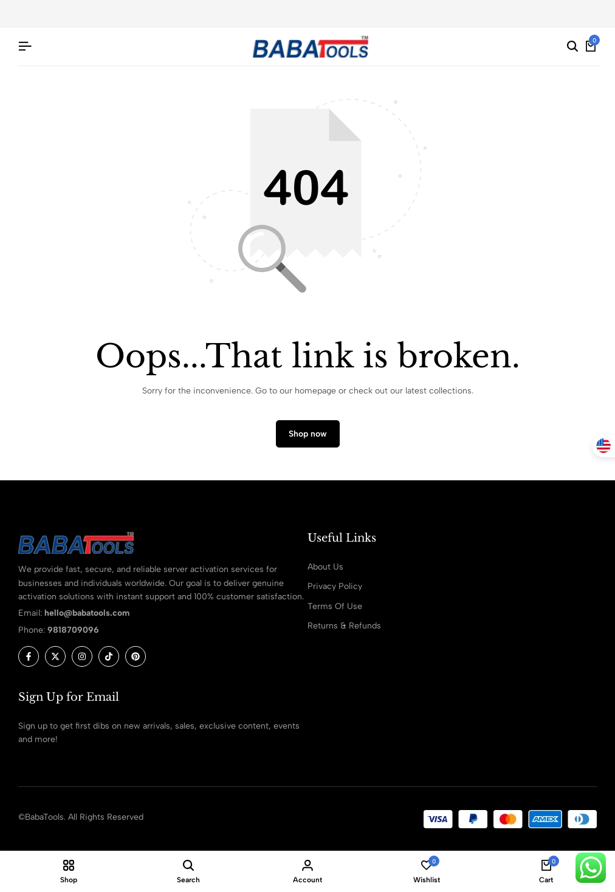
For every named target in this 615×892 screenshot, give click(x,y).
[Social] (28, 657)
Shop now (308, 434)
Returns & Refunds (344, 626)
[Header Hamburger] (25, 46)
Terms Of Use (335, 606)
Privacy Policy (335, 587)
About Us (325, 567)
